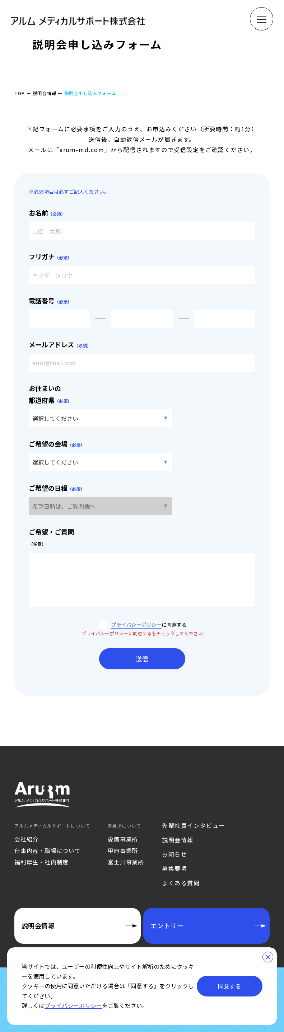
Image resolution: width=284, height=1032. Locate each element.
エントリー (166, 925)
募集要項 (174, 868)
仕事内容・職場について (47, 850)
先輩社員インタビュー (193, 825)
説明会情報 (178, 839)
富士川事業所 (126, 862)
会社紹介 (26, 839)
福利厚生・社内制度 (41, 862)
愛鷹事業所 (123, 839)
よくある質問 (181, 882)
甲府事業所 (123, 850)
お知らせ (174, 854)
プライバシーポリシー (136, 624)
